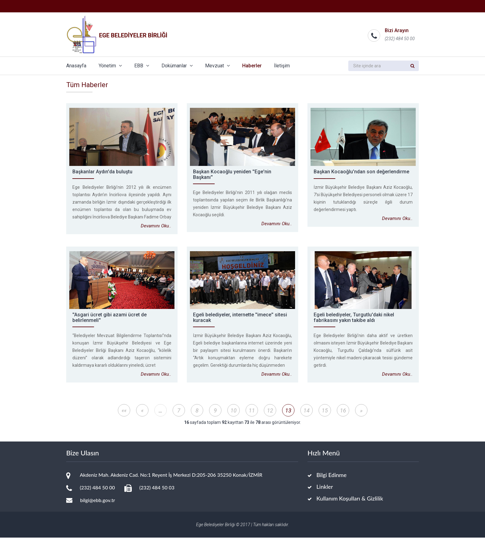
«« (124, 418)
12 (270, 418)
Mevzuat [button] (217, 66)
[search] (377, 66)
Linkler (324, 494)
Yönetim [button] (110, 66)
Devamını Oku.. (156, 233)
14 (306, 418)
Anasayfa (76, 66)
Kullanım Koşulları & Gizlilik (349, 505)
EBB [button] (141, 66)
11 (252, 418)
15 (325, 418)
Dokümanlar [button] (177, 66)
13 (288, 418)
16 (343, 418)
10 (233, 418)
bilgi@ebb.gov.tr (97, 507)
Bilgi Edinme (331, 482)
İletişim (282, 66)
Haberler (252, 66)
